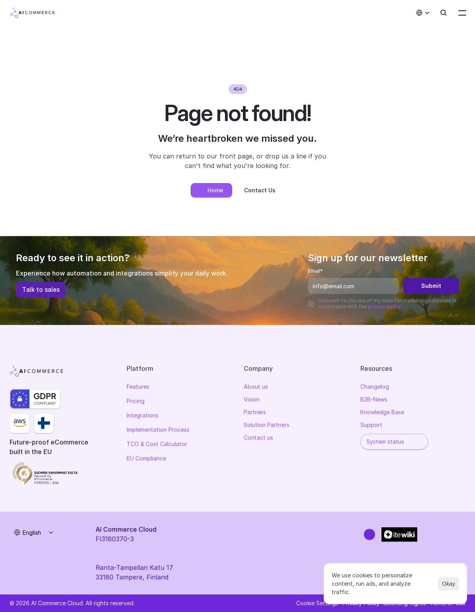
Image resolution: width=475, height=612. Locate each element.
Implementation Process (158, 431)
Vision (252, 400)
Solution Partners (266, 426)
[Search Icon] (444, 13)
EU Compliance (146, 459)
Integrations (142, 416)
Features (138, 388)
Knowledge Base (382, 413)
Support (371, 426)
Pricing (136, 402)
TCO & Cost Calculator (157, 445)
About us (256, 388)
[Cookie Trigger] (317, 603)
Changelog (374, 388)
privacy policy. (385, 306)
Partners (255, 413)
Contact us (258, 439)
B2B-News (373, 400)
